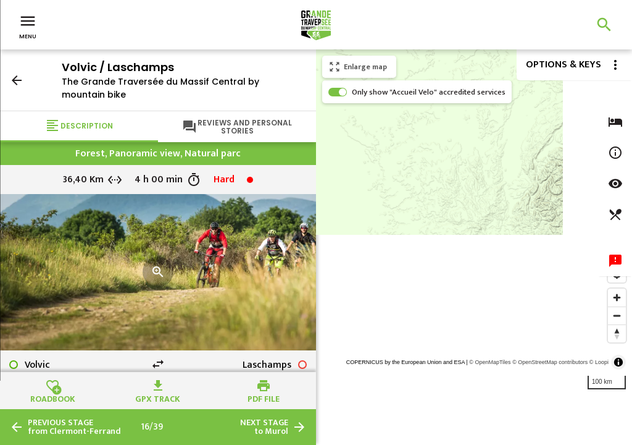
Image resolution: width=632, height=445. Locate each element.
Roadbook (52, 397)
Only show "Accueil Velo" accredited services (428, 92)
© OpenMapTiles (489, 362)
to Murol (264, 427)
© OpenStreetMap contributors (550, 362)
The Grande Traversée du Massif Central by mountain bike (160, 88)
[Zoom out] (617, 315)
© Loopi (599, 362)
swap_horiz (158, 364)
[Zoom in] (617, 298)
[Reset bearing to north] (617, 333)
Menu (28, 26)
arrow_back (16, 80)
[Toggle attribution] (618, 362)
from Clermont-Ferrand (74, 427)
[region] (474, 247)
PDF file (263, 397)
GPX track (157, 397)
